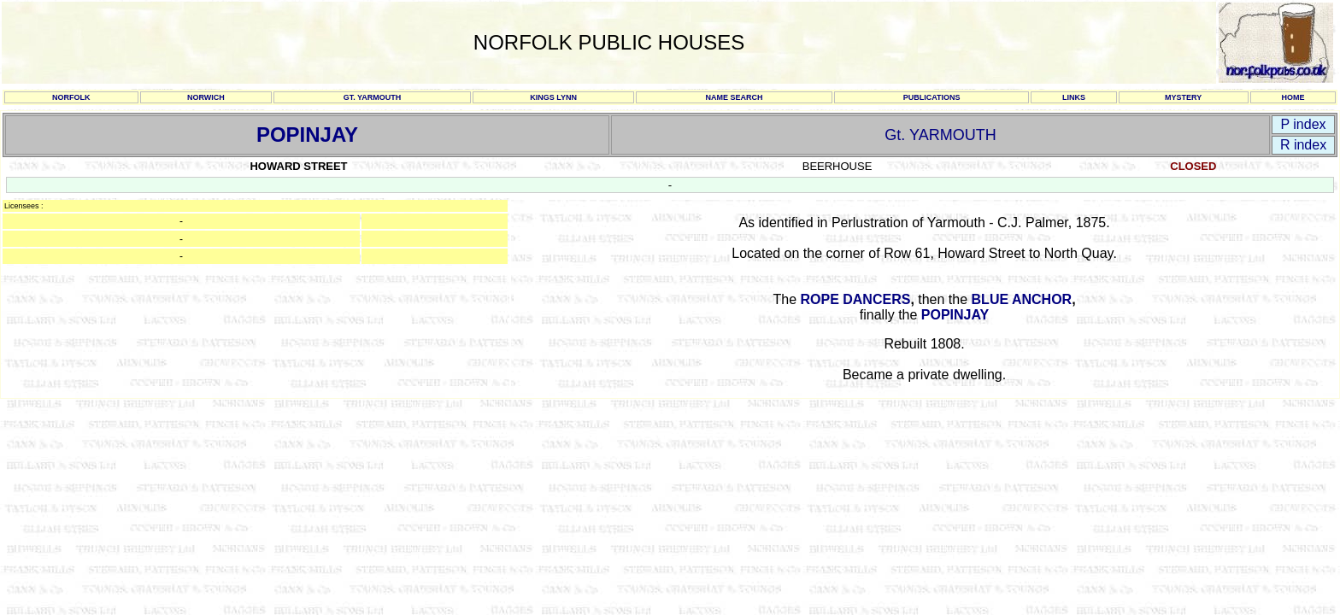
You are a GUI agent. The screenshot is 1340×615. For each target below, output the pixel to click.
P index (1302, 124)
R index (1303, 145)
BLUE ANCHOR (1022, 299)
